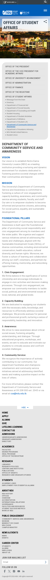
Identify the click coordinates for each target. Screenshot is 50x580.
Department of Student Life (17, 122)
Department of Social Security (18, 108)
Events (5, 538)
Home (5, 412)
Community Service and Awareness (18, 519)
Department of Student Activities (19, 116)
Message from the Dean (16, 100)
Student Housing (13, 114)
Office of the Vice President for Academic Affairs (21, 72)
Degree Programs (10, 452)
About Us (6, 552)
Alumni (6, 419)
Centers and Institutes (12, 469)
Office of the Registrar (17, 92)
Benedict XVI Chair (10, 523)
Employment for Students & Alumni (18, 485)
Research (7, 461)
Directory (10, 102)
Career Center (10, 543)
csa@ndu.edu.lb (18, 393)
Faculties (6, 450)
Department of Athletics (16, 119)
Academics (8, 446)
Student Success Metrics (13, 508)
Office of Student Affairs (18, 96)
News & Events (10, 532)
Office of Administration (18, 83)
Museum (5, 521)
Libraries (6, 464)
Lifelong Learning (12, 426)
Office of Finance (14, 87)
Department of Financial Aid (17, 105)
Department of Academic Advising (20, 129)
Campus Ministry (9, 527)
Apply (5, 416)
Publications (8, 471)
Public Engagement (13, 515)
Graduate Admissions (11, 439)
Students (7, 480)
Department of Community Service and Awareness (21, 126)
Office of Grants (9, 473)
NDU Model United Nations (17, 132)
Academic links (9, 483)
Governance (7, 504)
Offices (5, 496)
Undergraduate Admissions (14, 437)
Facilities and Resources (13, 506)
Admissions (8, 434)
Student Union (12, 135)
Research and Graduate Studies (16, 475)
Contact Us (8, 430)
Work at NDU (7, 511)
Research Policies (10, 466)
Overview (6, 498)
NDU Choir (6, 525)
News (4, 536)
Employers (7, 550)
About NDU (7, 490)
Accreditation (8, 500)
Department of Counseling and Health (21, 111)
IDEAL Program (8, 454)
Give (4, 423)
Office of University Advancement (23, 78)
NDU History (7, 494)
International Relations (13, 502)
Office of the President (17, 66)
